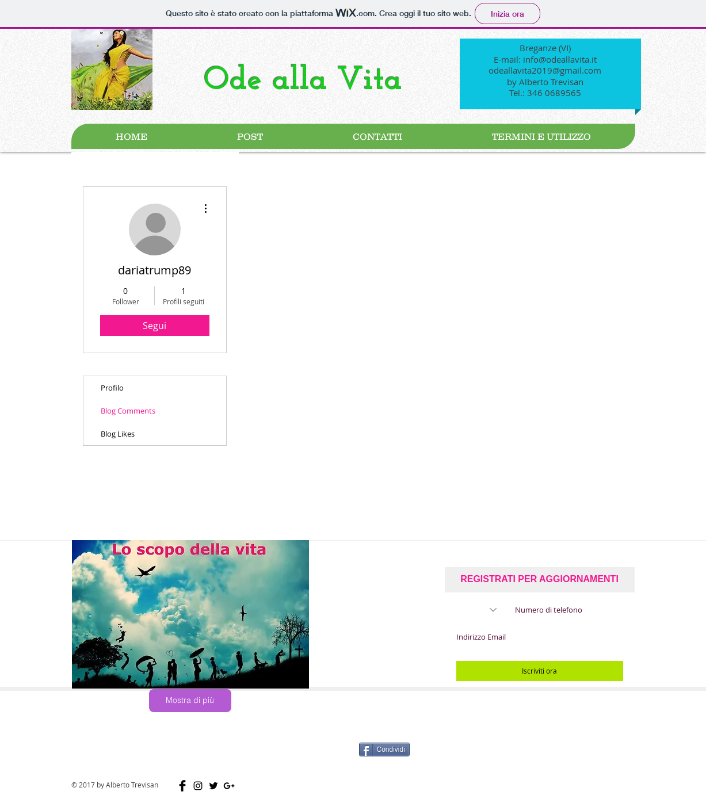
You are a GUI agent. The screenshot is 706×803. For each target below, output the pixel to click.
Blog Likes (118, 434)
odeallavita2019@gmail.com (545, 70)
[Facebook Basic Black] (182, 785)
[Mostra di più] (190, 700)
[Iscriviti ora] (539, 671)
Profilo (112, 388)
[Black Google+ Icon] (229, 785)
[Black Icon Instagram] (198, 785)
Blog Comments (128, 411)
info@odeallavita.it (560, 59)
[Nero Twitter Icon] (213, 785)
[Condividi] (384, 749)
